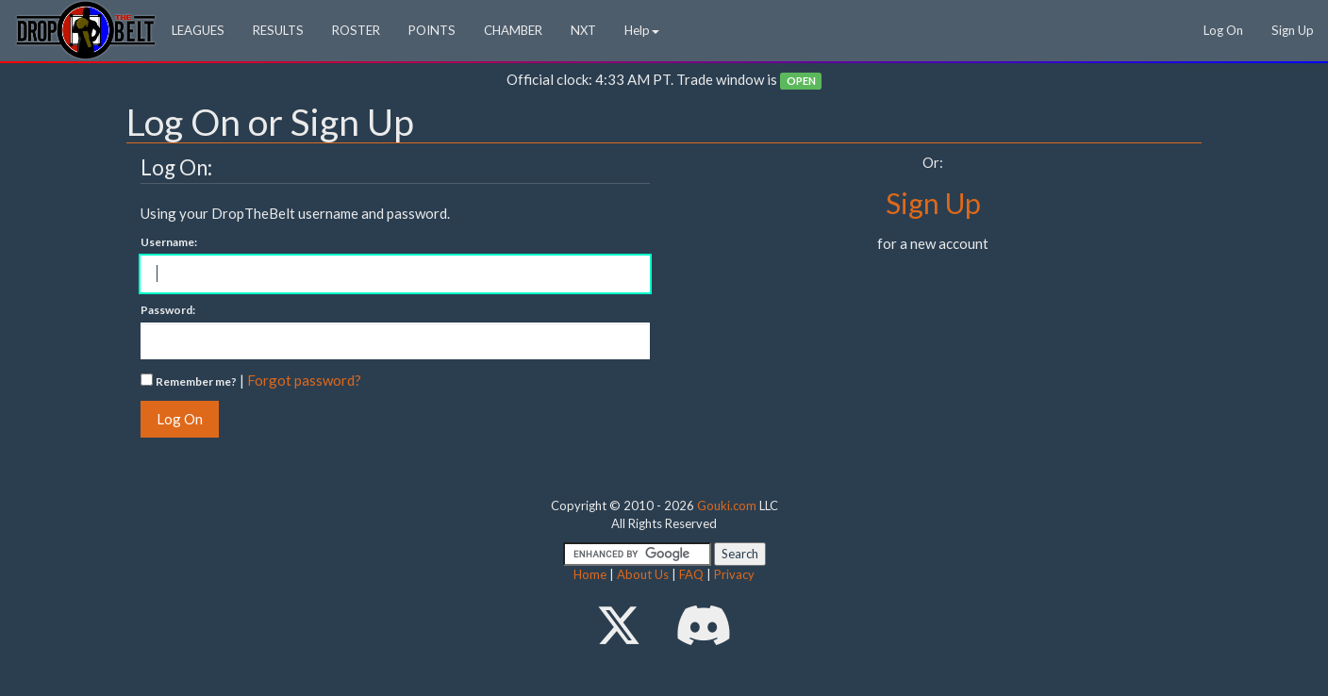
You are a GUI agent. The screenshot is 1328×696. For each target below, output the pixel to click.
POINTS (432, 30)
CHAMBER (513, 30)
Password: (168, 310)
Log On (1223, 30)
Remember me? (196, 381)
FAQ (691, 574)
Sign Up (1292, 30)
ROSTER (356, 30)
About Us (643, 574)
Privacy (734, 574)
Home (589, 574)
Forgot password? (304, 380)
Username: (169, 242)
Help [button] (641, 30)
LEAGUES (198, 30)
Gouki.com (726, 505)
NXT (583, 30)
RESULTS (278, 30)
